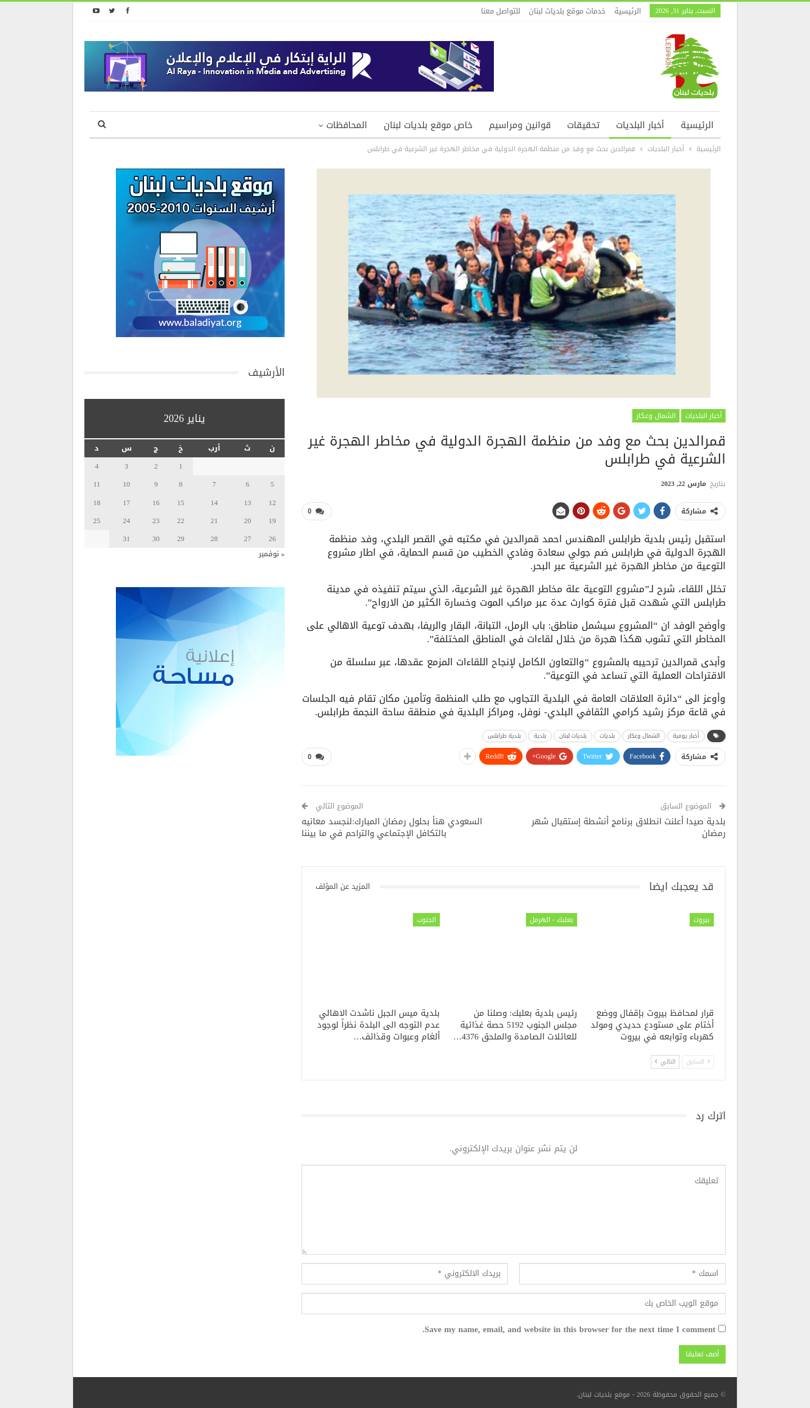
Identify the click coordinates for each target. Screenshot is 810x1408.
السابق (698, 1057)
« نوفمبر (272, 554)
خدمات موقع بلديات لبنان (567, 11)
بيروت (702, 916)
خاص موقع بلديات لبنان (428, 125)
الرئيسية (627, 11)
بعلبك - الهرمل (551, 916)
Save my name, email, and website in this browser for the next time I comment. (569, 1325)
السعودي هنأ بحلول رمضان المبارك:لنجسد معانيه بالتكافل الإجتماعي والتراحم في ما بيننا (392, 823)
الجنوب (426, 916)
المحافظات (346, 125)
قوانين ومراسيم (520, 125)
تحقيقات (583, 125)
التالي (665, 1057)
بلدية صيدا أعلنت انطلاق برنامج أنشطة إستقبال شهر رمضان (629, 823)
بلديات (607, 733)
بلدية (540, 733)
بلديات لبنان (573, 733)
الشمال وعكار (656, 416)
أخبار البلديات (640, 125)
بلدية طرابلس (504, 733)
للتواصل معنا (500, 11)
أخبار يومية (686, 733)
